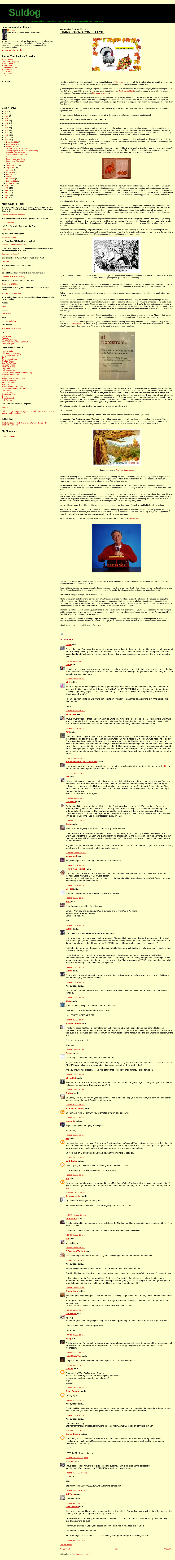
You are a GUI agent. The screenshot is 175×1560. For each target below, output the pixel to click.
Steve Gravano (73, 1391)
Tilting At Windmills (9, 380)
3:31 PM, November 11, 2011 (76, 1503)
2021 (6, 116)
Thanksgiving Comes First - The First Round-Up (22, 151)
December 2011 (12, 142)
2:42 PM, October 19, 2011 (75, 925)
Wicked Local (7, 69)
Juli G (4, 357)
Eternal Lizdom (73, 1434)
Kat (67, 777)
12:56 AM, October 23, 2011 (76, 1215)
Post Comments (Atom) (81, 1554)
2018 (6, 123)
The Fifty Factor (8, 361)
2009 (6, 188)
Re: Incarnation (11, 157)
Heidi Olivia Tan (73, 1356)
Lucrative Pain (7, 351)
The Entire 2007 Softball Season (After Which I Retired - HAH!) (25, 423)
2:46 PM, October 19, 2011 (75, 982)
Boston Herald (7, 60)
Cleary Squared (8, 398)
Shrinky (69, 1093)
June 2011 (10, 172)
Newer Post (65, 1549)
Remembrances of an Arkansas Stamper (17, 388)
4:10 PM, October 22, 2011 (75, 1175)
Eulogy (8, 163)
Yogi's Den (6, 384)
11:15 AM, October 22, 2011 (76, 1157)
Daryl (68, 664)
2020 (6, 118)
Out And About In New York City (14, 245)
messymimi (71, 856)
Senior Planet (7, 75)
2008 (6, 190)
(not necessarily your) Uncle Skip (82, 761)
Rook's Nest (6, 314)
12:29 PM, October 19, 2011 (76, 820)
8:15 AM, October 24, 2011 (75, 1310)
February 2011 (11, 181)
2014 (6, 133)
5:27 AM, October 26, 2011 (75, 1388)
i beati (69, 645)
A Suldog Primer (8, 436)
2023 (6, 111)
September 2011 (12, 165)
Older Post (168, 1549)
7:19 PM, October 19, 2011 (75, 1074)
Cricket (69, 889)
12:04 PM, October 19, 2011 (76, 798)
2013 (6, 135)
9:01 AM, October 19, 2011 (75, 661)
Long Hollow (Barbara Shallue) (13, 277)
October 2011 (11, 146)
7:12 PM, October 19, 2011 (75, 1050)
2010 (6, 186)
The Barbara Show (9, 394)
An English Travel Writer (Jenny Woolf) (16, 342)
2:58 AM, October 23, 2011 (75, 1235)
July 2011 (10, 170)
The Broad (71, 801)
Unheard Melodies (9, 321)
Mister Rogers (134, 518)
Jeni (68, 732)
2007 (6, 193)
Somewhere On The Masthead (13, 215)
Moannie (5, 407)
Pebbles (5, 338)
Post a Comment (66, 1545)
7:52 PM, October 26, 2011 (75, 1415)
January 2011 (11, 183)
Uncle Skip (6, 230)
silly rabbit (71, 1078)
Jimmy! (4, 396)
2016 (6, 128)
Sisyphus (119, 82)
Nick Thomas (7, 400)
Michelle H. (71, 714)
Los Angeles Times (9, 67)
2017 (6, 126)
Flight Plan (6, 369)
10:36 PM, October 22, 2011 (76, 1193)
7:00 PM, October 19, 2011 (75, 1020)
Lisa (68, 1476)
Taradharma (71, 1218)
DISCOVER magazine (10, 62)
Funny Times (7, 71)
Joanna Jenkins (73, 1023)
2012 (6, 137)
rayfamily (70, 1461)
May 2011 (10, 174)
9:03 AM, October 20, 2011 (75, 1117)
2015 (6, 130)
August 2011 (11, 168)
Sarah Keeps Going (9, 359)
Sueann (69, 1369)
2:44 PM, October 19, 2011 (75, 967)
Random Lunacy (8, 392)
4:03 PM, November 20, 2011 (76, 1540)
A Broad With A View (9, 340)
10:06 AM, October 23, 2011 (76, 1260)
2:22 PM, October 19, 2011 (75, 898)
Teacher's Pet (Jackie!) (10, 254)
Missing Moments (8, 365)
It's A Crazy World (8, 382)
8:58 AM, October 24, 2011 (75, 1352)
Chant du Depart (8, 222)
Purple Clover (7, 65)
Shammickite (72, 1291)
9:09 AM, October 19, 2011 (75, 679)
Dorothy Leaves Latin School (15, 159)
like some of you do (100, 93)
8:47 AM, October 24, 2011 (75, 1335)
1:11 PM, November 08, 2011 (76, 1490)
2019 (6, 121)
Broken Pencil (7, 73)
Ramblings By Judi (9, 371)
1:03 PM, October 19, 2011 (75, 865)
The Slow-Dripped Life (10, 375)
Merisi (4, 306)
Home (116, 1549)
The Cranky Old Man (10, 284)
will (67, 1138)
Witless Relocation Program (12, 386)
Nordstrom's (76, 324)
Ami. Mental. (6, 377)
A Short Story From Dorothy (15, 153)
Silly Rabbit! (6, 390)
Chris (68, 1001)
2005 (6, 197)
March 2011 (10, 179)
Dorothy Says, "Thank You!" (15, 161)
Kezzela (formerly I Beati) (11, 355)
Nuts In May (6, 336)
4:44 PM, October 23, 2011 (75, 1288)
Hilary (68, 1338)
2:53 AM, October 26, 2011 (75, 1365)
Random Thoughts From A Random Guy (17, 373)
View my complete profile (12, 50)
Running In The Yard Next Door (13, 293)
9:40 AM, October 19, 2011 (75, 728)
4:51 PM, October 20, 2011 (75, 1135)
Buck (68, 901)
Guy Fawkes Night (126, 91)
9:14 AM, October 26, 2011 (75, 1400)
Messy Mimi (6, 262)
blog (166, 766)
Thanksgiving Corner (124, 470)
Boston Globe (7, 63)
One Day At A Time (9, 363)
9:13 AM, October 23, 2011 (75, 1248)
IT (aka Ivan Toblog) (75, 869)
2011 (6, 140)
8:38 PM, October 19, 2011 (75, 1090)
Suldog (25, 12)
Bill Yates (70, 1494)
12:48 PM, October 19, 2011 (76, 853)
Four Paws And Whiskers (11, 328)
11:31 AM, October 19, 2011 (76, 773)
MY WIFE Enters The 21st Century (17, 149)
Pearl (4, 269)
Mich (68, 682)
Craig (68, 824)
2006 (6, 195)
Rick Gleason (72, 1507)
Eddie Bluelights (8, 344)
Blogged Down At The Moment (13, 379)
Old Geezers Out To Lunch (12, 353)
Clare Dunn (71, 1313)
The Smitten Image (9, 237)
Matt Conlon (72, 1161)
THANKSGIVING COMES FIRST (82, 32)
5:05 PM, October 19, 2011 (75, 997)
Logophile (70, 1121)
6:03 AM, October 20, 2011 (75, 1105)
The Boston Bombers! (10, 425)
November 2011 (12, 144)
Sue (67, 1178)
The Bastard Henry (9, 367)
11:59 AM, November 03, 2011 (77, 1458)
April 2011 (10, 176)
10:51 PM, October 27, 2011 (76, 1430)
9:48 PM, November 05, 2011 (76, 1473)
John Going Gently (75, 1108)
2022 (6, 114)
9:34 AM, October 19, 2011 (75, 711)
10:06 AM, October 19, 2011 (76, 758)
